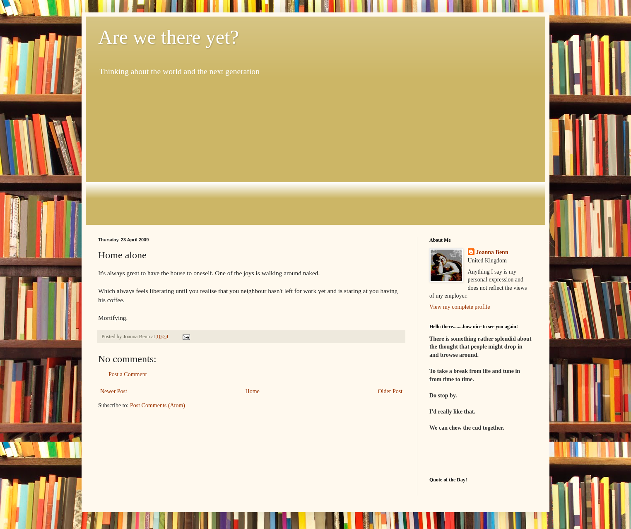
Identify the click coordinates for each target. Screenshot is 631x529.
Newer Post (113, 391)
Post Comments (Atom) (157, 405)
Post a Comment (127, 374)
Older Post (390, 391)
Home (253, 391)
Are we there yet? (168, 37)
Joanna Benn (492, 252)
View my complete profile (459, 307)
